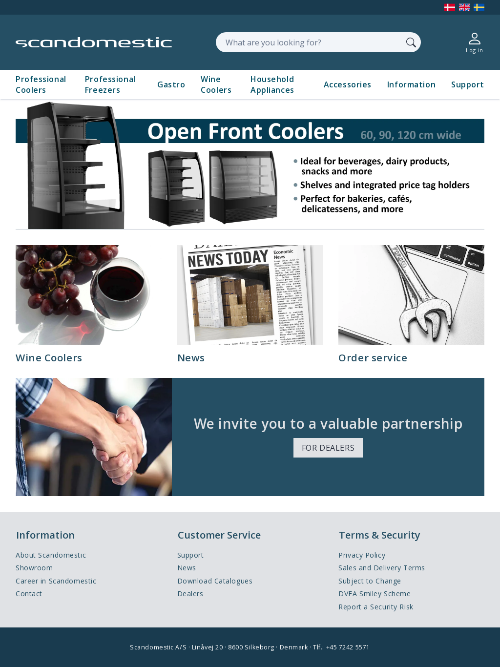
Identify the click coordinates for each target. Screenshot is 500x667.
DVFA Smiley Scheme (374, 593)
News (186, 567)
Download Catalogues (215, 580)
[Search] (411, 42)
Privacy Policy (361, 555)
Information (411, 84)
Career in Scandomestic (56, 580)
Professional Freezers (110, 84)
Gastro (171, 84)
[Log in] (474, 42)
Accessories (348, 84)
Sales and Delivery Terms (381, 567)
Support (467, 84)
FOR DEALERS (328, 447)
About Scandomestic (51, 555)
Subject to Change (369, 580)
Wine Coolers (216, 84)
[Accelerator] (94, 42)
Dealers (190, 593)
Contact (29, 593)
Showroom (34, 567)
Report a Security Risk (375, 606)
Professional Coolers (41, 84)
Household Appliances (272, 84)
